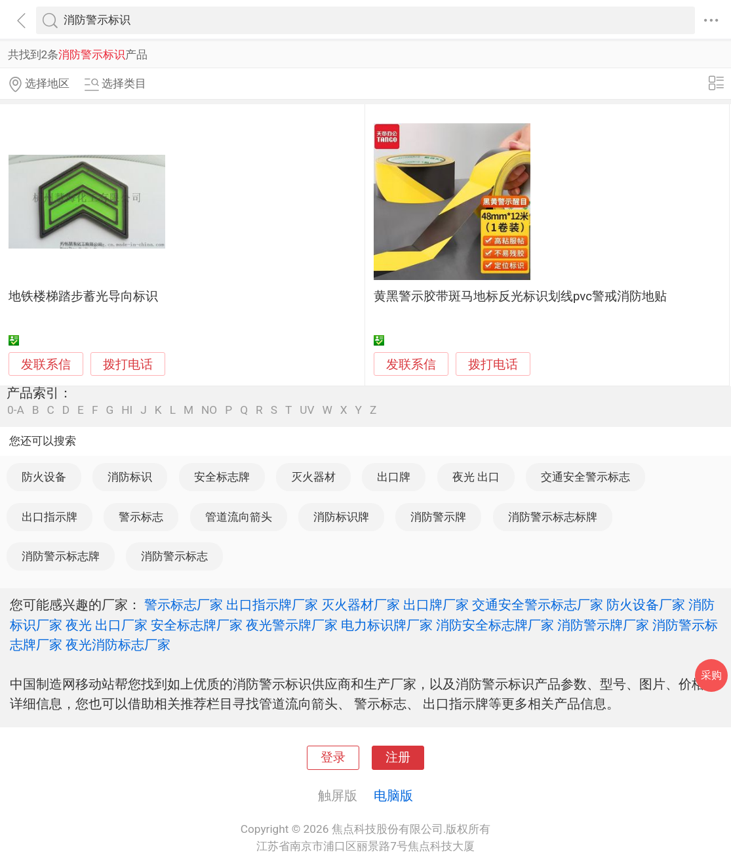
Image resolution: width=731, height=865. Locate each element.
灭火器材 (313, 476)
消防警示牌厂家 (603, 625)
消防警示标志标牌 (552, 516)
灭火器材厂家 (360, 605)
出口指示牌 (49, 516)
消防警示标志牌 (61, 556)
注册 (397, 757)
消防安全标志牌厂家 (495, 625)
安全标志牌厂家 (197, 625)
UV (307, 410)
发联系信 (46, 364)
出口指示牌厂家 (272, 605)
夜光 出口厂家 (107, 625)
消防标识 (130, 476)
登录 (333, 757)
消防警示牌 (438, 516)
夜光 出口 (476, 476)
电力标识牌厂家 (387, 625)
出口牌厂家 (436, 605)
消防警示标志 (174, 556)
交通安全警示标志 (585, 476)
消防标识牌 (341, 516)
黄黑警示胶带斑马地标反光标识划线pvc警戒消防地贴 (520, 296)
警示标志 (141, 516)
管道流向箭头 (238, 516)
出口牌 (393, 476)
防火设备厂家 (645, 605)
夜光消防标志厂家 (118, 645)
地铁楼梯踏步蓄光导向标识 (83, 296)
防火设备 (44, 476)
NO (209, 410)
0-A (15, 410)
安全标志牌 (222, 476)
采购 (711, 675)
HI (126, 410)
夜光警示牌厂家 (292, 625)
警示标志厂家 (183, 605)
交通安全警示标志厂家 (537, 605)
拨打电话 (128, 364)
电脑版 (393, 795)
